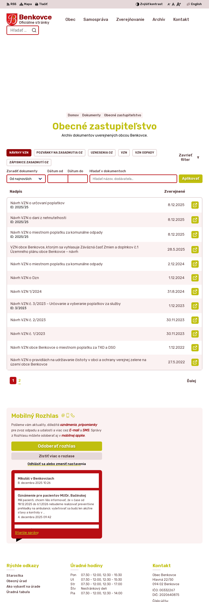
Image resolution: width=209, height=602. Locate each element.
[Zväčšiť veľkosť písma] (178, 4)
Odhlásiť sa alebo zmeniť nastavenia (57, 399)
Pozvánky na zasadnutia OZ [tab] (59, 88)
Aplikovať (192, 115)
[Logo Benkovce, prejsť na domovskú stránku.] (29, 19)
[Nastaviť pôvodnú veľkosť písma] (173, 4)
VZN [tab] (124, 88)
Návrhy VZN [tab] (19, 88)
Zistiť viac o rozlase (57, 391)
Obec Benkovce (135, 591)
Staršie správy (27, 468)
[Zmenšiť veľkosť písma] (169, 4)
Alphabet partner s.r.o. (75, 591)
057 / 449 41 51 (165, 547)
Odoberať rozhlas (57, 381)
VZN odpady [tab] (144, 88)
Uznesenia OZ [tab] (102, 88)
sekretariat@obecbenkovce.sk (177, 552)
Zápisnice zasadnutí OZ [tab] (29, 97)
